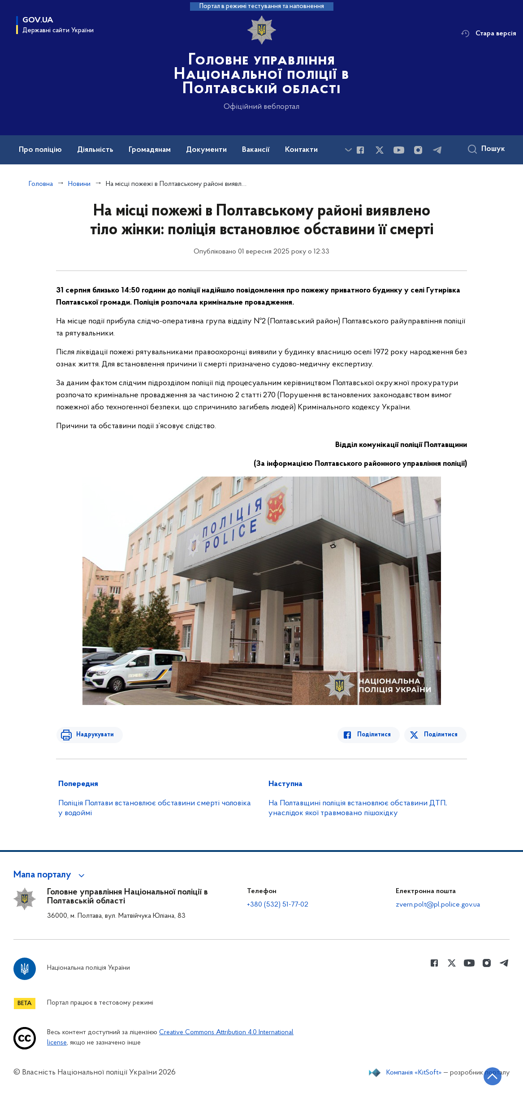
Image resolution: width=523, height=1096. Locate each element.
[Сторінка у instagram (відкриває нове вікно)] (418, 150)
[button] (50, 875)
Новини (79, 184)
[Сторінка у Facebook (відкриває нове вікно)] (360, 150)
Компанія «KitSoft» (414, 1072)
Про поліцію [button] (40, 150)
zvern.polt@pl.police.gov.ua (438, 904)
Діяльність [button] (95, 150)
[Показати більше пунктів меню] (348, 149)
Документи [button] (206, 150)
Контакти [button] (301, 150)
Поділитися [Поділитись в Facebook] (376, 734)
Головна (41, 184)
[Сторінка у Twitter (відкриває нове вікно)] (379, 150)
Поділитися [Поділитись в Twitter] (441, 734)
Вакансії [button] (256, 150)
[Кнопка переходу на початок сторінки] (489, 1076)
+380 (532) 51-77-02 (277, 904)
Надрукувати (93, 734)
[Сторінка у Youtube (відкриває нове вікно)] (398, 150)
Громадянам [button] (150, 150)
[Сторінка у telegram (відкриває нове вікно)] (437, 150)
